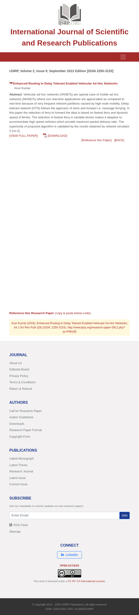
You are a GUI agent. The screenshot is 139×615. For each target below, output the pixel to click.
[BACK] (119, 140)
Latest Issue (17, 478)
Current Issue (18, 484)
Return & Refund (20, 388)
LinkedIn (69, 555)
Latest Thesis (18, 465)
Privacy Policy (18, 376)
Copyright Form (19, 436)
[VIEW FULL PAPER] (23, 135)
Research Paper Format (25, 430)
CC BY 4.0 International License (86, 581)
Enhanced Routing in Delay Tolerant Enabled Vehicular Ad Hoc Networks (65, 83)
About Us (15, 363)
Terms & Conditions (22, 382)
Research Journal (21, 471)
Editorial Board (19, 369)
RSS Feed (18, 525)
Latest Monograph (21, 458)
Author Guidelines (21, 417)
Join (125, 515)
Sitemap (15, 531)
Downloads (16, 423)
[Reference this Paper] (96, 140)
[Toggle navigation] (123, 57)
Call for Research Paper (25, 411)
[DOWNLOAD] (57, 135)
